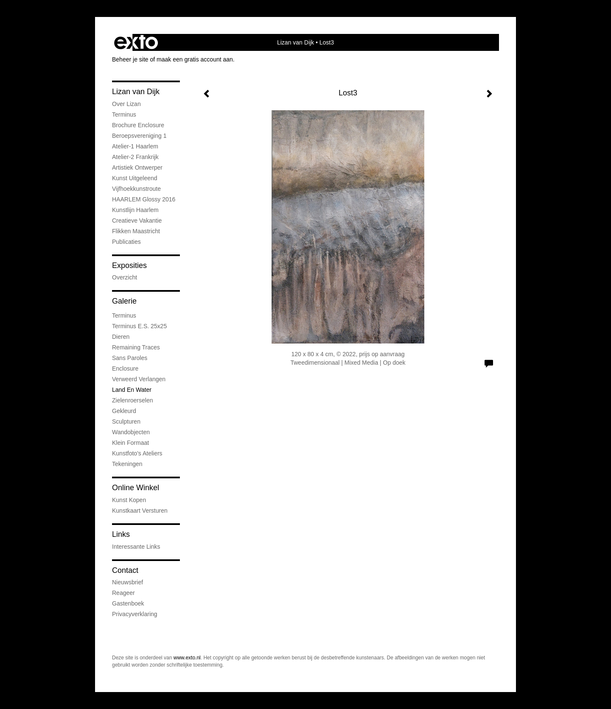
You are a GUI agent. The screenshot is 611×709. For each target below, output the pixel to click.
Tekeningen (127, 464)
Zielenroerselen (132, 400)
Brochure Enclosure (138, 125)
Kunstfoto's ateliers (137, 453)
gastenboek (128, 603)
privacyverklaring (134, 614)
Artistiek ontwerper (137, 167)
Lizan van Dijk (295, 42)
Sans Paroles (129, 357)
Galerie (124, 301)
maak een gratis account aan (195, 59)
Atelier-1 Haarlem (135, 146)
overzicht (124, 277)
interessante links (136, 546)
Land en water (131, 389)
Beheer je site (130, 59)
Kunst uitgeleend (134, 178)
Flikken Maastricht (136, 231)
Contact (125, 570)
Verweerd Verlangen (138, 379)
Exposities (129, 265)
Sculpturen (126, 421)
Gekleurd (124, 411)
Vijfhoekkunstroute (136, 188)
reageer (123, 592)
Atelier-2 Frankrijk (135, 157)
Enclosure (125, 368)
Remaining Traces (136, 347)
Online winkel (135, 487)
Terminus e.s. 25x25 (139, 326)
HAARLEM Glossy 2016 (143, 199)
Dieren (120, 336)
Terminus (124, 114)
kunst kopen (129, 500)
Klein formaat (130, 442)
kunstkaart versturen (140, 510)
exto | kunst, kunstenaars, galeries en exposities (136, 42)
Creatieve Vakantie (137, 220)
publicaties (126, 241)
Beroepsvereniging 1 (139, 135)
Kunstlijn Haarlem (135, 210)
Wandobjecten (131, 432)
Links (121, 534)
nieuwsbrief (127, 582)
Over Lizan (126, 103)
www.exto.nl (187, 658)
